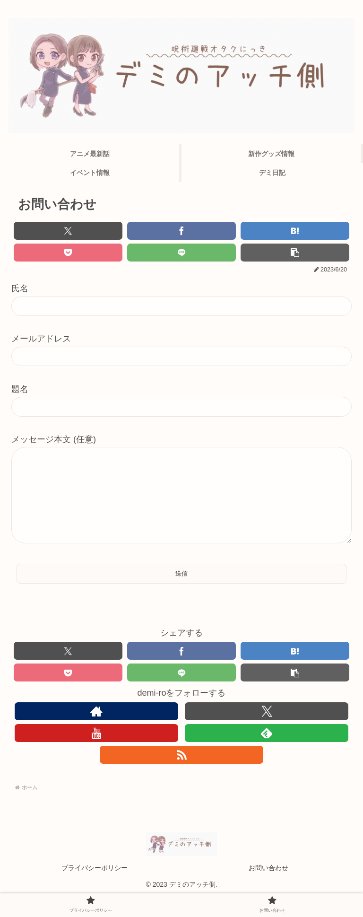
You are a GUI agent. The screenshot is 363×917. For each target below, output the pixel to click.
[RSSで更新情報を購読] (181, 774)
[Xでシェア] (68, 231)
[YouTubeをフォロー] (96, 752)
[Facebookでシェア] (181, 231)
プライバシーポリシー (94, 887)
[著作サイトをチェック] (96, 730)
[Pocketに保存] (68, 253)
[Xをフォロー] (266, 730)
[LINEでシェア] (181, 253)
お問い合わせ (268, 887)
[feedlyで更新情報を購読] (266, 752)
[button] (295, 253)
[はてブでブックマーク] (295, 231)
